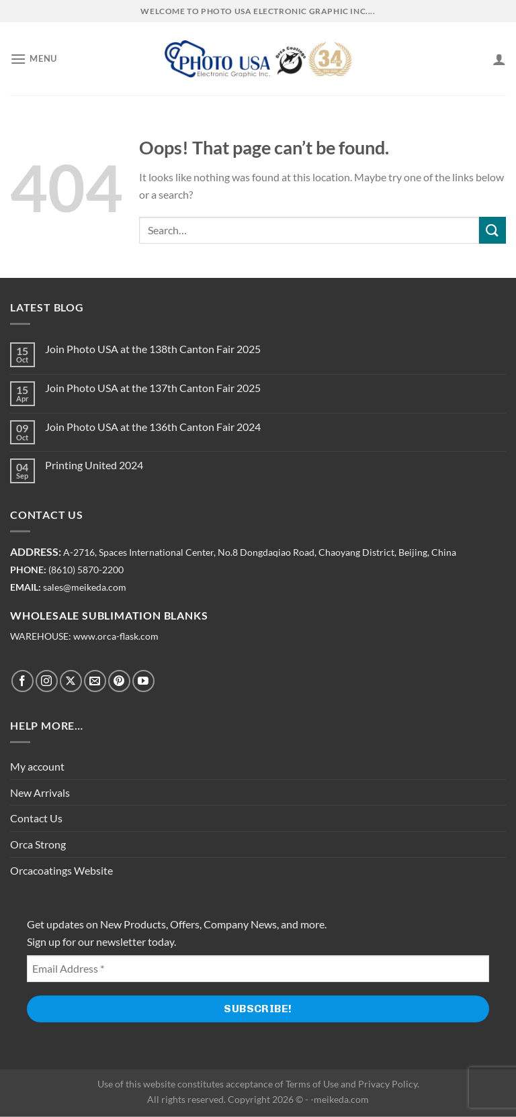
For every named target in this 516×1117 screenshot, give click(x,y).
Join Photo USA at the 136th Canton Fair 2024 (153, 426)
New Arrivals (40, 792)
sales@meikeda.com (84, 587)
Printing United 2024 (94, 464)
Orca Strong (38, 844)
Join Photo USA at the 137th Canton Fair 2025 (153, 387)
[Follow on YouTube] (143, 681)
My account (37, 766)
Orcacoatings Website (61, 870)
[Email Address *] (258, 968)
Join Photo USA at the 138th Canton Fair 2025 (153, 348)
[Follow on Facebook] (22, 681)
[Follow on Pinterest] (119, 681)
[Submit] (492, 230)
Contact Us (36, 818)
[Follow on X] (71, 681)
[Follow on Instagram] (47, 681)
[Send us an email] (95, 681)
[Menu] (33, 58)
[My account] (499, 59)
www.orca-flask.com (116, 636)
